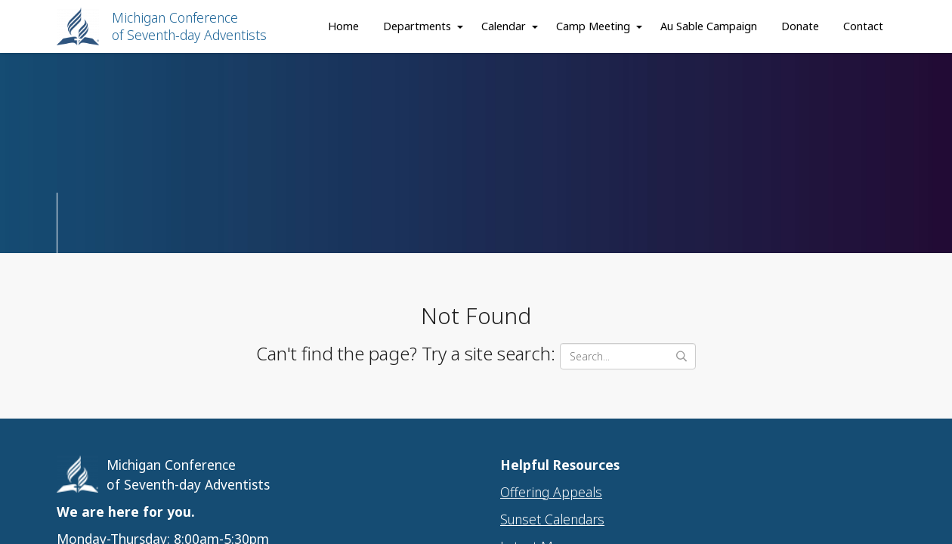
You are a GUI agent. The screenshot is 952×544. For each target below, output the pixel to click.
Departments (417, 26)
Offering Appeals (551, 492)
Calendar (503, 26)
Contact (863, 26)
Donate (800, 26)
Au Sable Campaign (708, 26)
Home (343, 26)
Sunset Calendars (552, 519)
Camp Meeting (593, 26)
